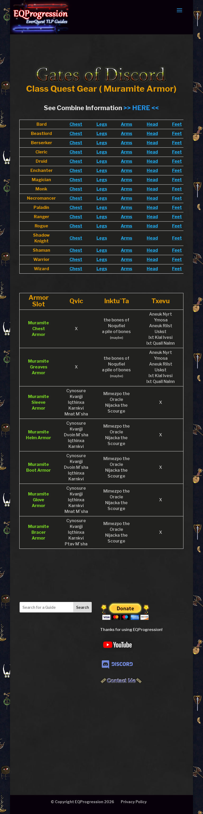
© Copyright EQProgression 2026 (82, 801)
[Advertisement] (58, 730)
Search (82, 607)
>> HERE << (141, 108)
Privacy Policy (134, 801)
